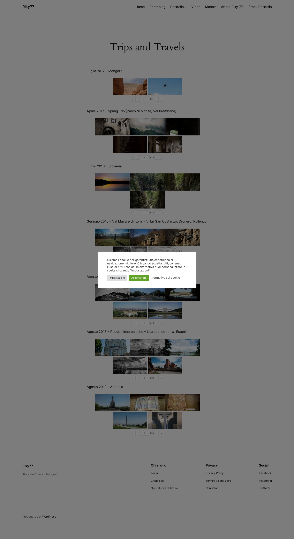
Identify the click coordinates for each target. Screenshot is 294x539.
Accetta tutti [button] (139, 277)
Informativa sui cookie (165, 277)
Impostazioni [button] (117, 277)
